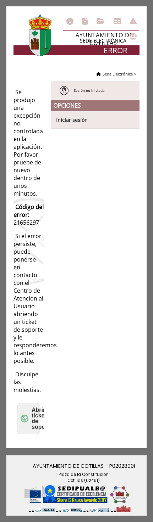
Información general (70, 21)
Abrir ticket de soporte (30, 418)
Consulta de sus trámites (101, 21)
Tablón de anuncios (117, 21)
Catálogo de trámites (85, 21)
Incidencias (133, 21)
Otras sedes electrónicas (133, 36)
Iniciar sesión (72, 120)
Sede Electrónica (118, 74)
